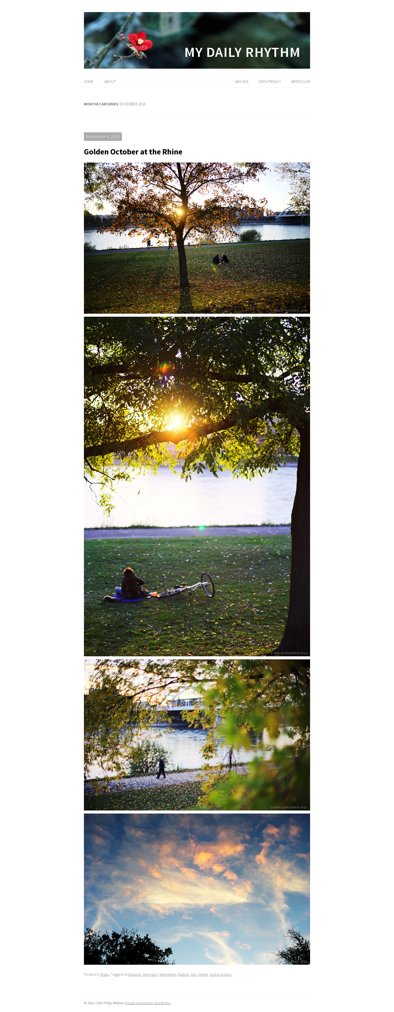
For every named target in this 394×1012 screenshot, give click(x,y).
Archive (242, 81)
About (110, 81)
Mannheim (168, 974)
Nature (183, 974)
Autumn (134, 974)
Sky (194, 974)
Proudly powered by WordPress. (148, 1003)
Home (88, 81)
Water (203, 974)
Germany (150, 974)
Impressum (300, 81)
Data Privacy (270, 81)
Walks (104, 974)
